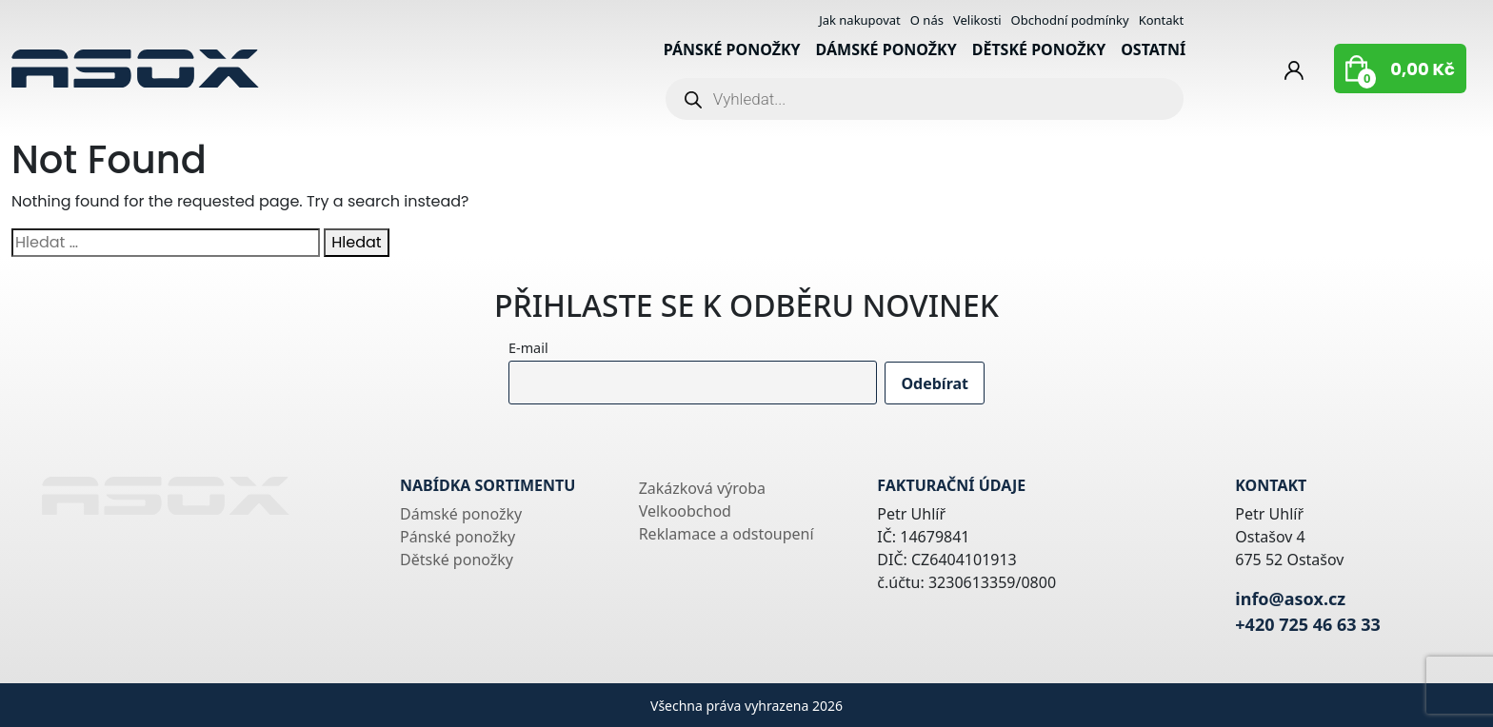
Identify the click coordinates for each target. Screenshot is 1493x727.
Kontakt (1161, 20)
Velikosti (977, 20)
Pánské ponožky (732, 49)
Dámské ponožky (886, 49)
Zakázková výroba (702, 488)
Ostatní (1153, 49)
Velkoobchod (685, 511)
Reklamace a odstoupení (726, 533)
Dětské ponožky (1038, 49)
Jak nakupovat (860, 20)
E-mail (528, 348)
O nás (927, 20)
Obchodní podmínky (1070, 20)
